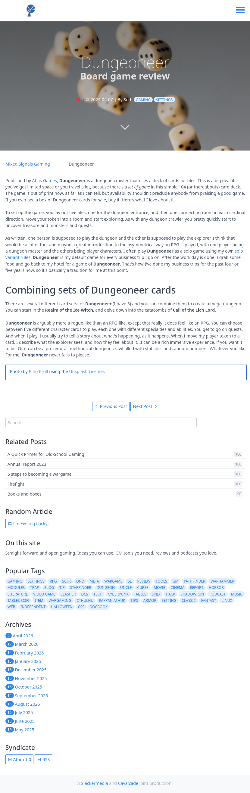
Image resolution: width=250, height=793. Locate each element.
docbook (99, 606)
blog (49, 587)
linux (226, 600)
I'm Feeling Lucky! (28, 523)
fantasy (208, 600)
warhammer (222, 581)
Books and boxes (25, 494)
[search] (101, 422)
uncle (126, 587)
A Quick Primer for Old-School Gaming (46, 454)
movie (159, 587)
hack (170, 594)
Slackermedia (94, 783)
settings (164, 99)
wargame (113, 581)
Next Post (145, 406)
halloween (62, 606)
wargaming (59, 600)
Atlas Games (44, 180)
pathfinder (194, 581)
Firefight (16, 484)
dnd (80, 581)
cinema (177, 587)
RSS (43, 759)
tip (62, 587)
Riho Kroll (38, 371)
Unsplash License (86, 371)
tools (161, 581)
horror (216, 587)
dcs (84, 594)
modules (16, 587)
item (39, 600)
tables (140, 594)
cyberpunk (118, 594)
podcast (217, 594)
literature (18, 594)
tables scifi (19, 600)
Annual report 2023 (27, 464)
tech (97, 594)
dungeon (106, 587)
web (11, 606)
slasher (68, 594)
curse (142, 587)
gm (176, 581)
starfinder (80, 587)
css (81, 606)
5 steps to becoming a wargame (40, 474)
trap (34, 587)
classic (188, 600)
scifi (66, 581)
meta (94, 581)
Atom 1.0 (19, 759)
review (143, 581)
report (196, 587)
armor (149, 600)
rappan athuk (112, 600)
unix (156, 594)
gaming (143, 99)
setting (169, 600)
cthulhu (85, 600)
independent (32, 606)
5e (130, 581)
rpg (53, 581)
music (236, 594)
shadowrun (192, 594)
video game (44, 594)
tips (134, 600)
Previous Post (111, 406)
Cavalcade (128, 783)
